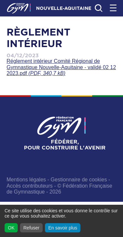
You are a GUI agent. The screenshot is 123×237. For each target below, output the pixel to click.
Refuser (31, 227)
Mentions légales (26, 179)
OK (11, 227)
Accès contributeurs (30, 186)
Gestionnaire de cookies (79, 179)
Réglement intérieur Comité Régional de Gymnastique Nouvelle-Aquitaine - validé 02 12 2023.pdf (61, 67)
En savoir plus (62, 227)
